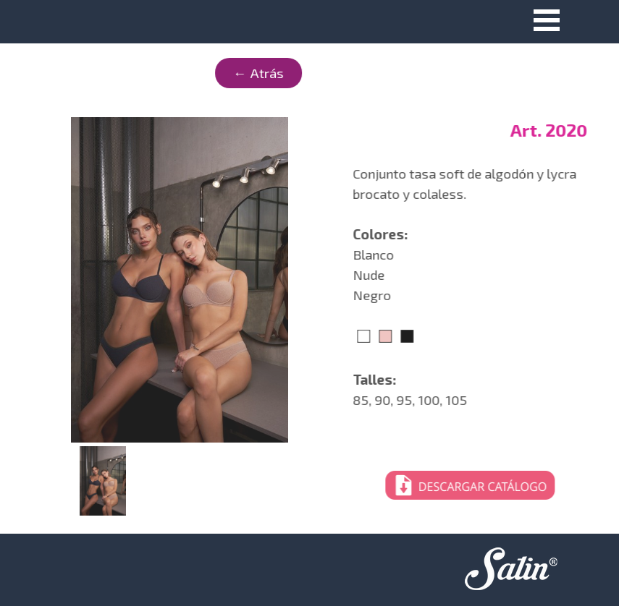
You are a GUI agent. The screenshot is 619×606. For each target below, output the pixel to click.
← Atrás (170, 72)
